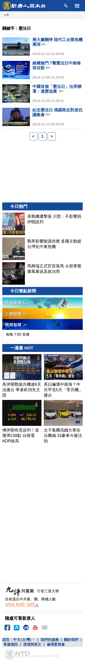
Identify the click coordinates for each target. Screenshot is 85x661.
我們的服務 (50, 640)
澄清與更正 (32, 644)
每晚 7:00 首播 (17, 334)
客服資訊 (10, 644)
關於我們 (71, 640)
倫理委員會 (56, 644)
